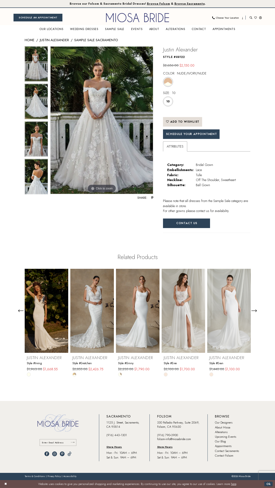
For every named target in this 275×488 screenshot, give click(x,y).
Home (29, 39)
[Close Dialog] (5, 484)
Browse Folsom (158, 3)
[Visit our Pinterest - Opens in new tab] (62, 453)
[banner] (137, 17)
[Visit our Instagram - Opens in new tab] (54, 453)
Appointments (223, 446)
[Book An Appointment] (38, 17)
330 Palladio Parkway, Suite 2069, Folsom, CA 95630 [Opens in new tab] (178, 424)
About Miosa (222, 427)
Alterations (221, 432)
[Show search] (250, 17)
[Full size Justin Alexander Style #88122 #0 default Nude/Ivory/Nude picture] (102, 120)
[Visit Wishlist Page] (255, 17)
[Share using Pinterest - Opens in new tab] (152, 197)
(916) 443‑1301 (116, 435)
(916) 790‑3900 (167, 435)
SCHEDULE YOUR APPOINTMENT (191, 134)
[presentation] (46, 311)
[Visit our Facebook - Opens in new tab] (46, 453)
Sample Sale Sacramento (96, 39)
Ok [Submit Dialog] (268, 484)
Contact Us (186, 223)
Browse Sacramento (189, 3)
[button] (260, 17)
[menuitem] (38, 17)
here (233, 484)
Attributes (175, 146)
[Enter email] (58, 442)
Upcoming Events (225, 436)
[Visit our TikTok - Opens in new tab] (69, 453)
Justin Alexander (54, 39)
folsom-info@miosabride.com (174, 439)
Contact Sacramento (227, 451)
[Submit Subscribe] (72, 442)
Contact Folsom (224, 455)
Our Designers (223, 422)
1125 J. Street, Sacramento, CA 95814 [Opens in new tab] (122, 424)
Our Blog (220, 441)
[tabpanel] (36, 65)
